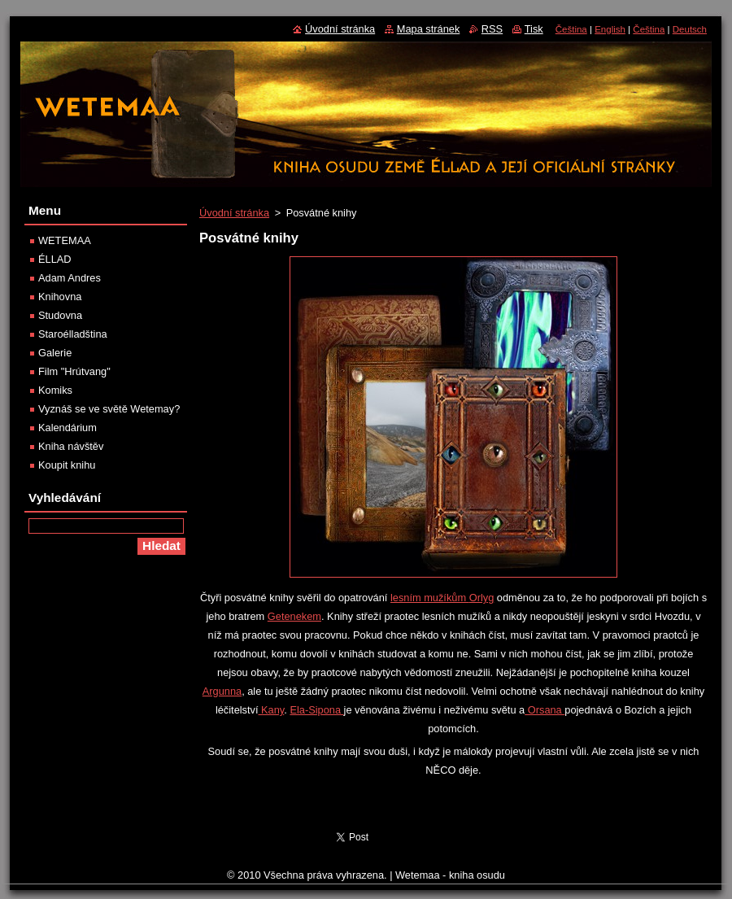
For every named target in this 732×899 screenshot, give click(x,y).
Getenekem (294, 616)
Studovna (60, 315)
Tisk (534, 29)
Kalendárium (67, 427)
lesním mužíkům (429, 597)
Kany (272, 710)
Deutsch (690, 29)
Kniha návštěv (70, 446)
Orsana (544, 710)
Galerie (55, 353)
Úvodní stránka (234, 213)
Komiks (55, 390)
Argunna (222, 691)
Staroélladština (72, 334)
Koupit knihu (66, 465)
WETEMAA (64, 240)
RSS (492, 29)
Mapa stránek (428, 29)
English (610, 29)
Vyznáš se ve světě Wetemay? (109, 409)
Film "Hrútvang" (74, 371)
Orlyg (482, 597)
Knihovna (59, 296)
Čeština (571, 29)
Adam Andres (69, 278)
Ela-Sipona (316, 710)
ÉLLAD (55, 259)
